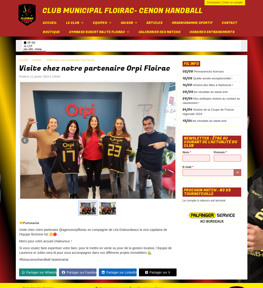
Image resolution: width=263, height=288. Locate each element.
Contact (229, 22)
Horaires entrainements (212, 32)
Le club (75, 22)
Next (170, 140)
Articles (155, 22)
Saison (129, 22)
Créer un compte (232, 2)
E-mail (188, 167)
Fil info (191, 64)
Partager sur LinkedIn (119, 272)
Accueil (50, 22)
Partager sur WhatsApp (39, 272)
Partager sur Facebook (79, 272)
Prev (25, 140)
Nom (187, 152)
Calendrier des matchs (159, 32)
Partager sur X (157, 272)
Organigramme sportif (192, 22)
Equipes (102, 22)
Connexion (213, 2)
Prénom (220, 152)
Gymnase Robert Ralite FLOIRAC (99, 32)
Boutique (51, 32)
